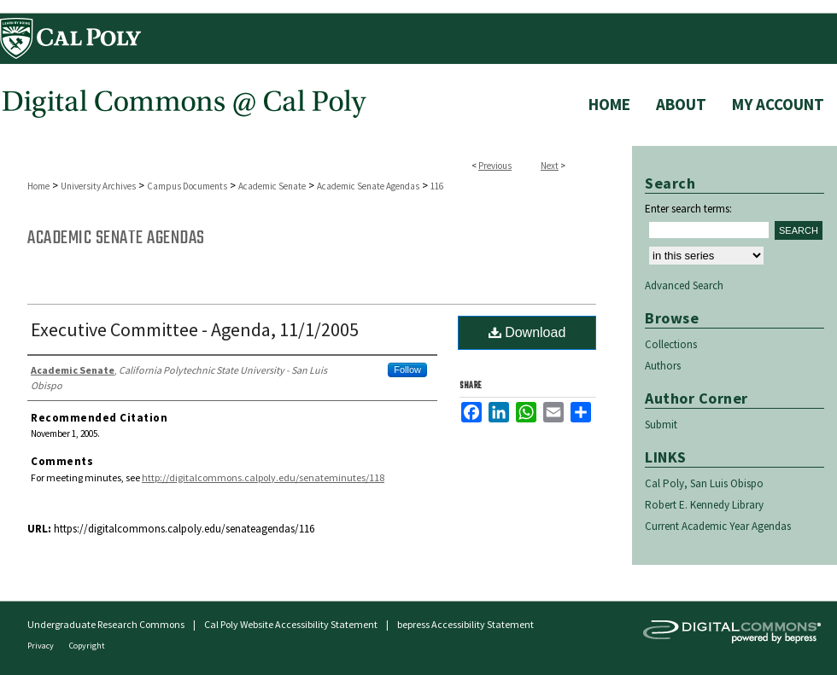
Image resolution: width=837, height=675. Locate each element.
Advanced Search (684, 285)
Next (550, 166)
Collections (671, 344)
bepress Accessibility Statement (465, 624)
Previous (495, 166)
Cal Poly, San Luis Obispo (704, 483)
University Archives (98, 186)
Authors (663, 365)
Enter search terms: (688, 208)
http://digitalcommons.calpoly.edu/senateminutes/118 (263, 477)
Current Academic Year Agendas (718, 526)
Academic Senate (272, 186)
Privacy (41, 645)
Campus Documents (187, 186)
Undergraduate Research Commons (105, 624)
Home (38, 186)
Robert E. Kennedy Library (704, 505)
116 (436, 186)
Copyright (87, 645)
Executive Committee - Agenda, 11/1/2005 (195, 329)
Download (527, 332)
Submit (661, 424)
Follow (407, 369)
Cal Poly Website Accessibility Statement (291, 624)
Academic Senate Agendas (368, 186)
